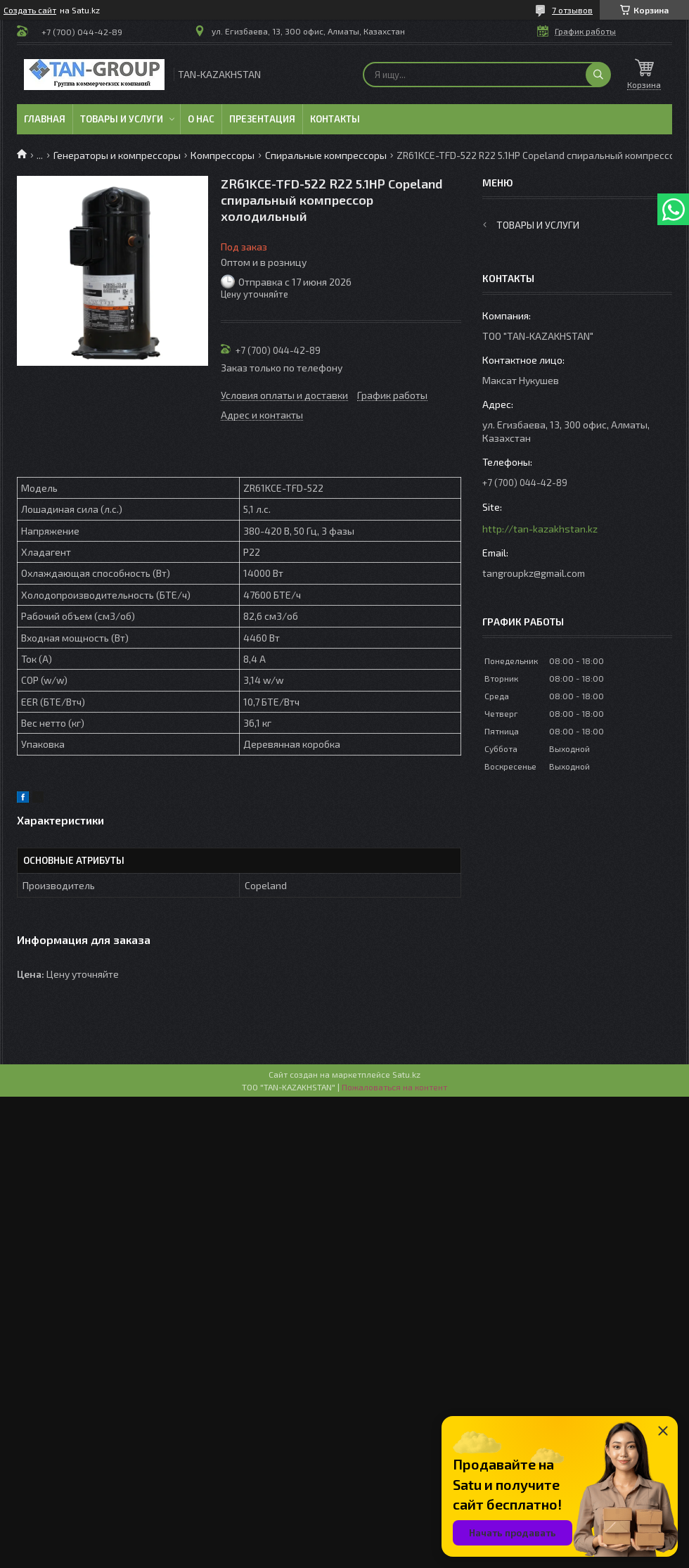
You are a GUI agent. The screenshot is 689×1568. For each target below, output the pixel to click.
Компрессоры (223, 155)
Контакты (335, 119)
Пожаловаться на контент (394, 1087)
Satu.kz (406, 1074)
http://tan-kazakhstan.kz (540, 529)
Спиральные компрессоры (326, 155)
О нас (201, 119)
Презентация (262, 119)
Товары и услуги (121, 119)
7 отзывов (572, 10)
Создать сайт (30, 10)
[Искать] (598, 74)
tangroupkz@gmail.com (533, 573)
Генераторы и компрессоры (117, 155)
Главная (44, 119)
